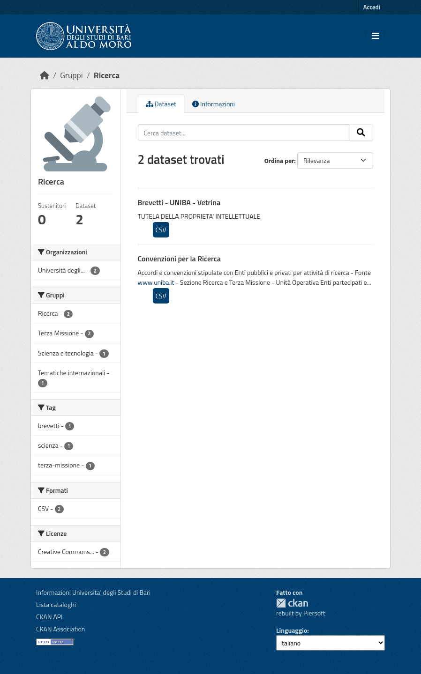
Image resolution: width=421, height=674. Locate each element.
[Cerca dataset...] (244, 132)
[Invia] (361, 132)
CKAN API (49, 617)
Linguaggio (291, 630)
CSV (161, 230)
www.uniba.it (156, 282)
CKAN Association (60, 629)
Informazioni (213, 104)
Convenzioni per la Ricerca (179, 258)
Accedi (371, 7)
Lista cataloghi (56, 604)
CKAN (292, 603)
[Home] (44, 75)
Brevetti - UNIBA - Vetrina (179, 202)
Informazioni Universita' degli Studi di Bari (93, 592)
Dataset (161, 104)
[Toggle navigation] (375, 36)
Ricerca (107, 75)
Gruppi (71, 75)
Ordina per (279, 160)
